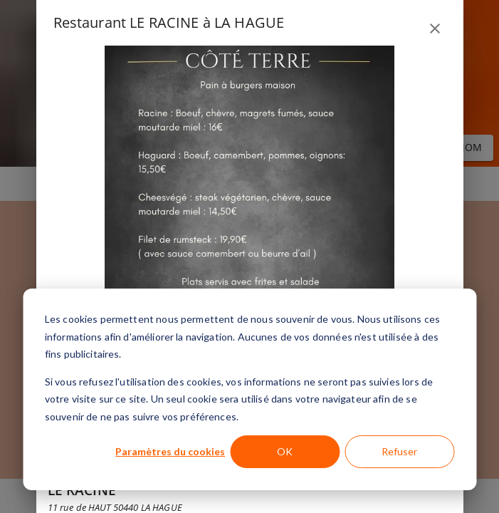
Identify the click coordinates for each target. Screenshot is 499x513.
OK (285, 451)
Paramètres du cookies (170, 451)
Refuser (399, 451)
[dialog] (249, 389)
